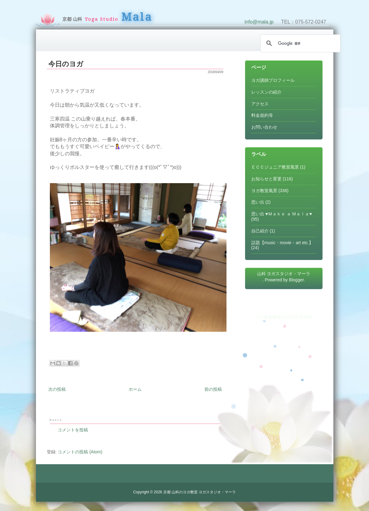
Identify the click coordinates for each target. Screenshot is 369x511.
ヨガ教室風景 (264, 190)
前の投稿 (213, 389)
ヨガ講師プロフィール (273, 80)
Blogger (296, 279)
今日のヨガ (65, 64)
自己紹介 (260, 230)
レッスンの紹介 (266, 92)
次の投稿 (57, 389)
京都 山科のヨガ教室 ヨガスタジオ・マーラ (199, 492)
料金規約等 (262, 115)
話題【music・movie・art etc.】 (282, 242)
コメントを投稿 (73, 429)
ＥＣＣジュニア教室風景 (275, 167)
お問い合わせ (264, 127)
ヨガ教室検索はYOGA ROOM (283, 317)
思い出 (257, 202)
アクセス (260, 103)
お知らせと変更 (266, 178)
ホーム (135, 389)
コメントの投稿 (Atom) (80, 451)
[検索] (299, 43)
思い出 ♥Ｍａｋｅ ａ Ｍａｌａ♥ (281, 213)
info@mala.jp (259, 21)
